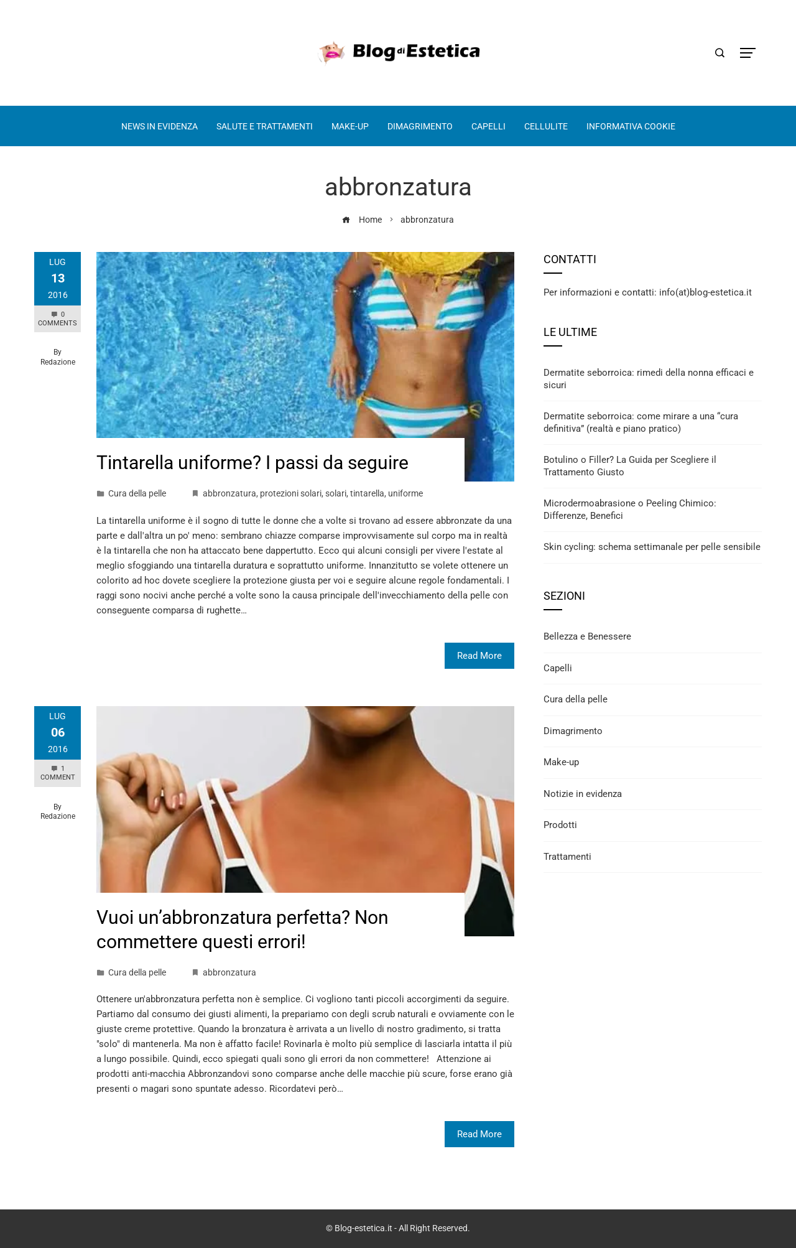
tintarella (367, 493)
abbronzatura (229, 493)
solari (335, 493)
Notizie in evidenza (583, 793)
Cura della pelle (137, 493)
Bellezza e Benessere (587, 636)
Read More (479, 655)
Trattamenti (567, 856)
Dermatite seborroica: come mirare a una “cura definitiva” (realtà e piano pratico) (641, 422)
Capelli (558, 668)
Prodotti (560, 825)
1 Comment (57, 773)
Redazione (57, 362)
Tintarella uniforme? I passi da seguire (252, 462)
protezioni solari (291, 493)
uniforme (405, 493)
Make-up (561, 762)
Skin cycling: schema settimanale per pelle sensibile (652, 546)
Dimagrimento (573, 731)
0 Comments (57, 318)
